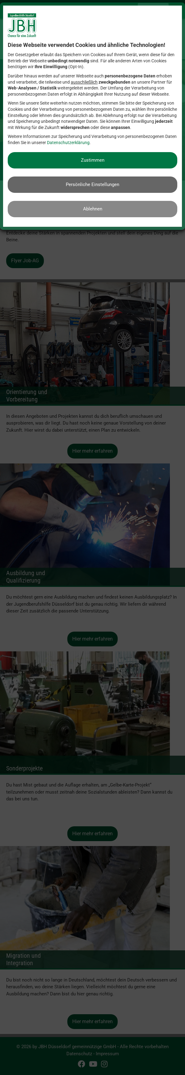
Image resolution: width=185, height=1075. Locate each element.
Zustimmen (92, 160)
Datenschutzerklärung (68, 142)
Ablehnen (92, 209)
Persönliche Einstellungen (92, 184)
